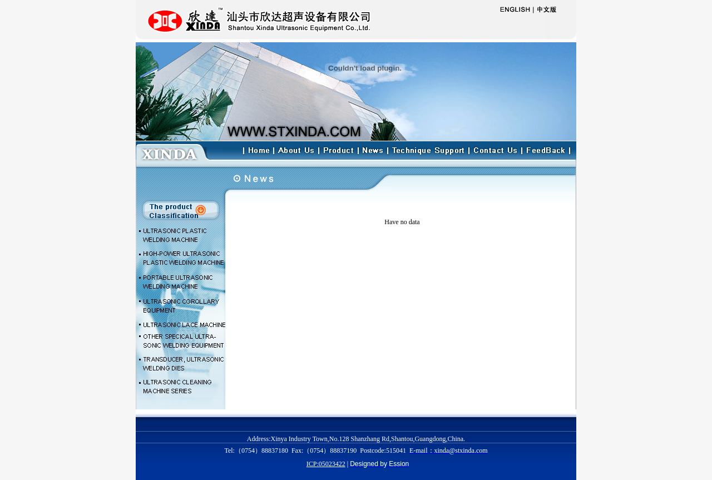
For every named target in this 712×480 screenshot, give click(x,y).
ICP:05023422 (325, 464)
